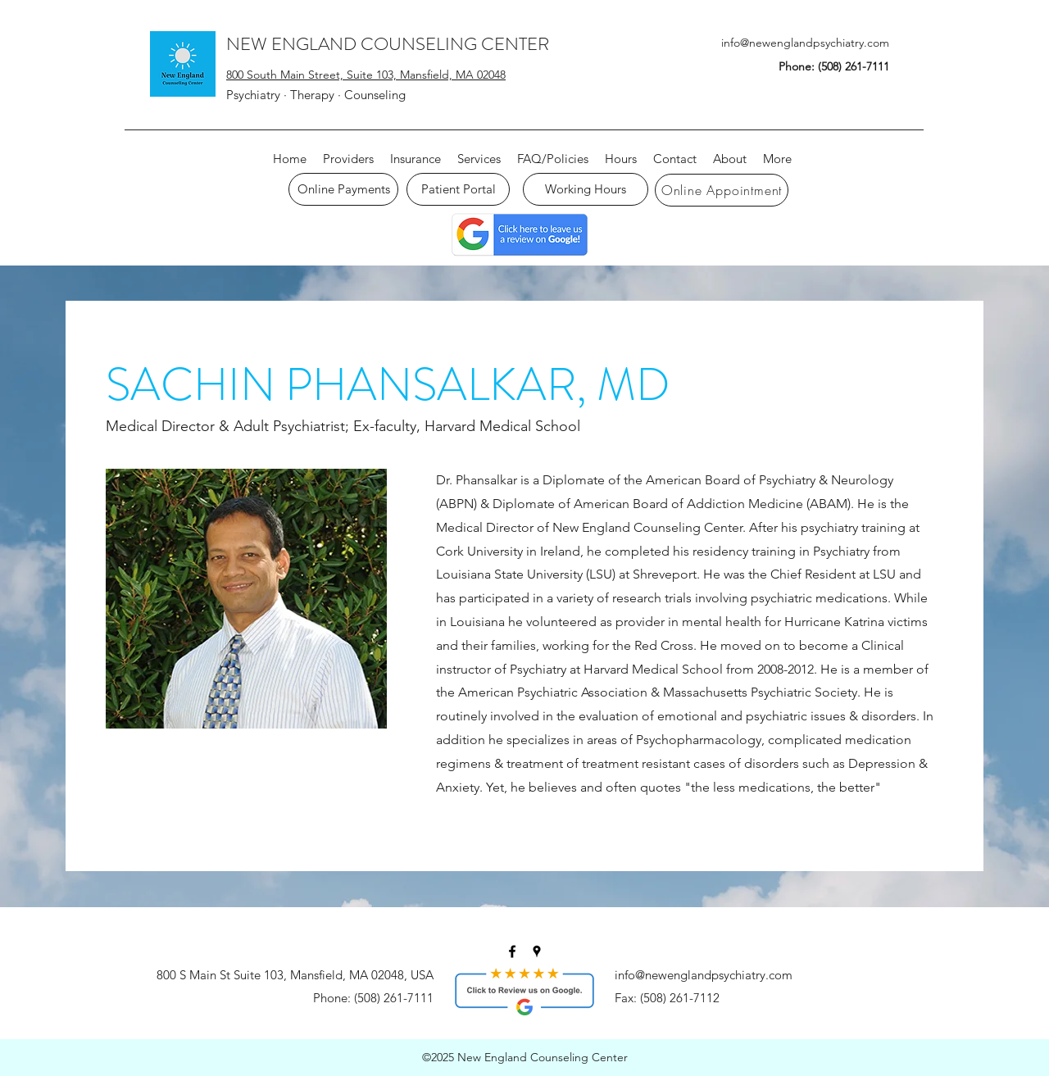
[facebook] (512, 951)
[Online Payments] (343, 189)
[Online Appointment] (721, 190)
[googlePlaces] (537, 951)
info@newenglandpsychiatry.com (805, 42)
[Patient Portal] (458, 189)
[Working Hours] (585, 189)
